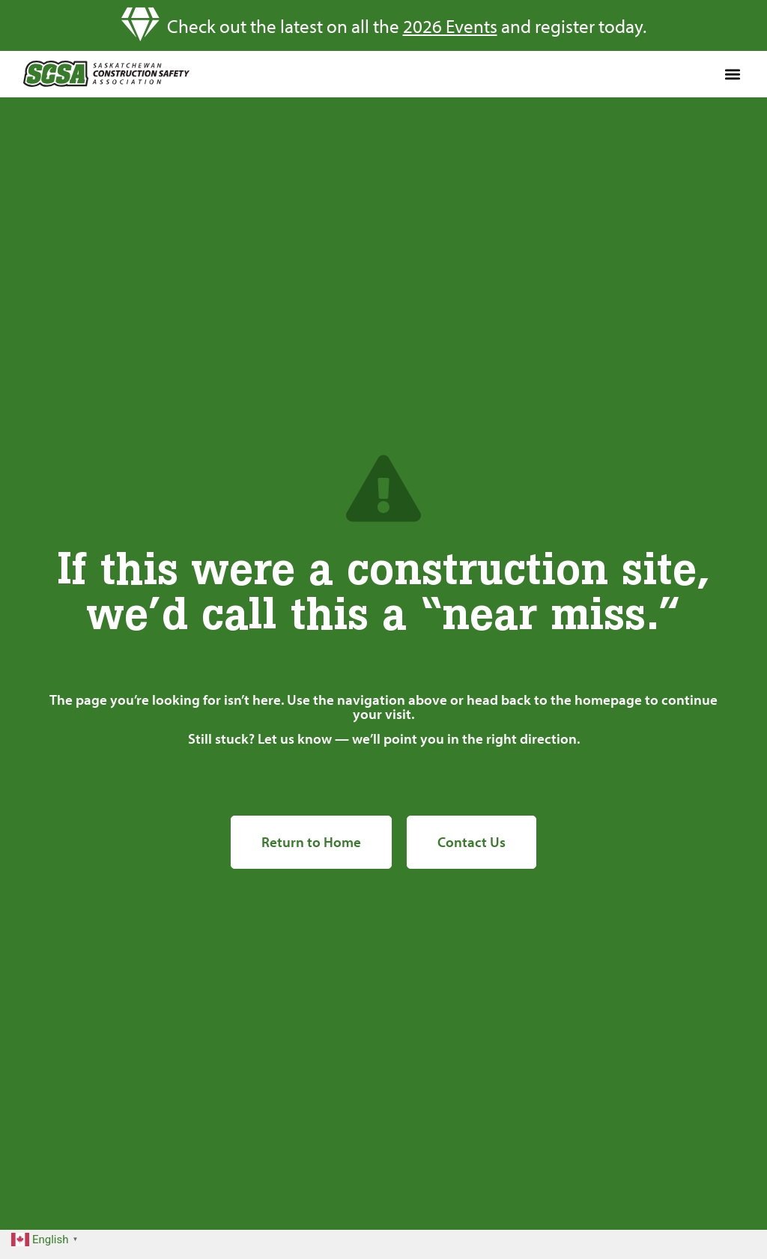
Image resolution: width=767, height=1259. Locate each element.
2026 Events (450, 25)
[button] (732, 73)
